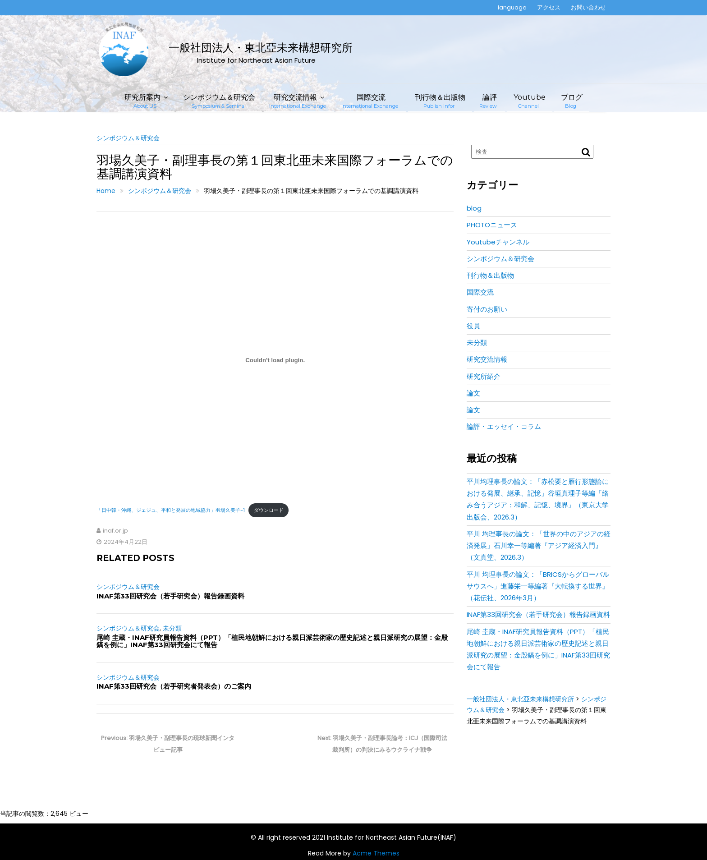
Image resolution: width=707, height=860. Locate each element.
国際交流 (369, 101)
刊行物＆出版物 (440, 101)
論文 (473, 393)
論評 (488, 101)
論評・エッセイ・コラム (504, 426)
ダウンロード (269, 510)
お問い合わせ (588, 7)
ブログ (572, 101)
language (512, 7)
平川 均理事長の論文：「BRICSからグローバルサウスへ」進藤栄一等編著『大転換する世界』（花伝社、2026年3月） (538, 586)
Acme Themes (376, 853)
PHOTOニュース (492, 225)
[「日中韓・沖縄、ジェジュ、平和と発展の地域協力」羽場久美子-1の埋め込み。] (275, 360)
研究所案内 (142, 101)
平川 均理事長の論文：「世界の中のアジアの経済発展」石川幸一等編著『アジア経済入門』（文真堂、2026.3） (539, 545)
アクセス (548, 7)
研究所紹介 (483, 376)
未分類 (172, 628)
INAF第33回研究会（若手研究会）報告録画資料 (170, 596)
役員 (473, 326)
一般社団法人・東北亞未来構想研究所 (261, 47)
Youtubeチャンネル (498, 242)
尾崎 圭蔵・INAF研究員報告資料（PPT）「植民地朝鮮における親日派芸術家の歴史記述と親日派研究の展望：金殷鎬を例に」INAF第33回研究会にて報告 (272, 641)
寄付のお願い (487, 309)
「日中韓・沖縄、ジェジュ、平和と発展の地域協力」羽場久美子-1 (170, 510)
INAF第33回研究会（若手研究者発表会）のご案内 (173, 686)
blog (474, 208)
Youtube (530, 101)
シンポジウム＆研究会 (219, 101)
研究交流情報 (297, 101)
